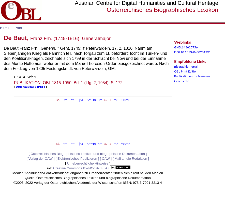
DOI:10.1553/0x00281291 (192, 52)
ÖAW (106, 158)
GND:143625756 (186, 47)
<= (65, 100)
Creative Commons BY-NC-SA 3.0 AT (91, 168)
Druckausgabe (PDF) (30, 86)
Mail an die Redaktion (130, 158)
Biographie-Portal (186, 66)
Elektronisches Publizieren (77, 158)
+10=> (125, 100)
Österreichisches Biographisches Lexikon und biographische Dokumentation (88, 154)
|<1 (81, 100)
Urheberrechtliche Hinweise (88, 163)
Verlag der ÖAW (40, 158)
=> (73, 100)
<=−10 (91, 100)
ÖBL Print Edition (186, 71)
